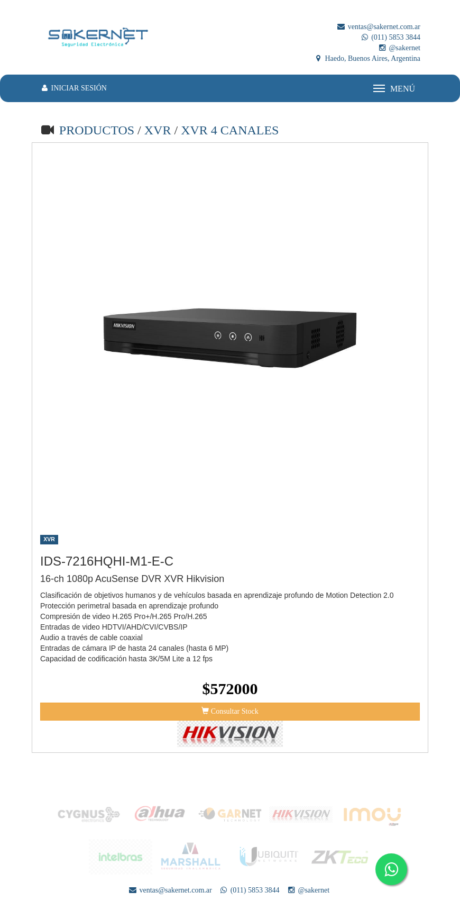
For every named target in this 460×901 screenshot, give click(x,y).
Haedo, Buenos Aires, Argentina (367, 58)
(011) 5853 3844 (390, 37)
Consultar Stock (229, 711)
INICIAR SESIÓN (73, 88)
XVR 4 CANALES (230, 130)
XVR (159, 130)
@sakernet (399, 48)
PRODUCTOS (96, 130)
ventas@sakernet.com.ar (378, 27)
